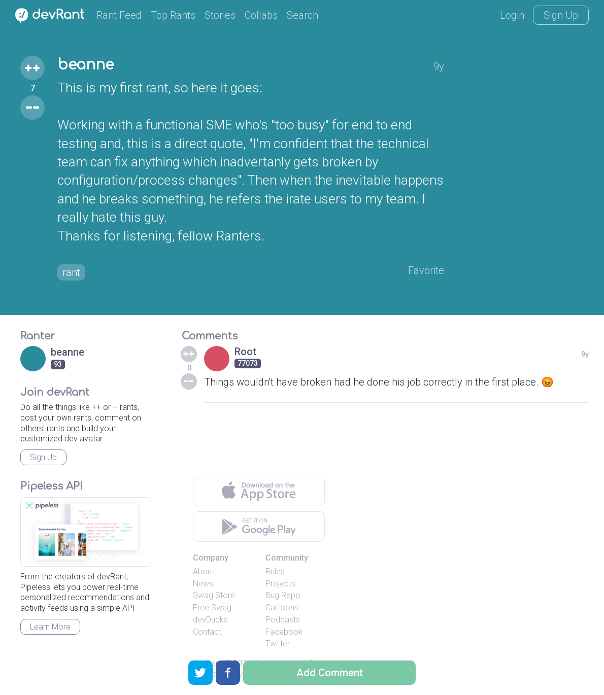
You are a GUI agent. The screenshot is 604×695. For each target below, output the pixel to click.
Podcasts (282, 619)
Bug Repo (282, 595)
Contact (207, 632)
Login (512, 15)
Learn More (50, 627)
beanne (85, 65)
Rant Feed (119, 15)
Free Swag (212, 607)
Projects (280, 583)
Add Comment (329, 673)
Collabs (261, 15)
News (203, 583)
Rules (275, 571)
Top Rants (173, 15)
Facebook (284, 632)
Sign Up (561, 15)
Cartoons (281, 607)
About (203, 571)
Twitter (277, 643)
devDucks (210, 619)
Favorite (426, 270)
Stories (220, 15)
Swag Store (214, 595)
